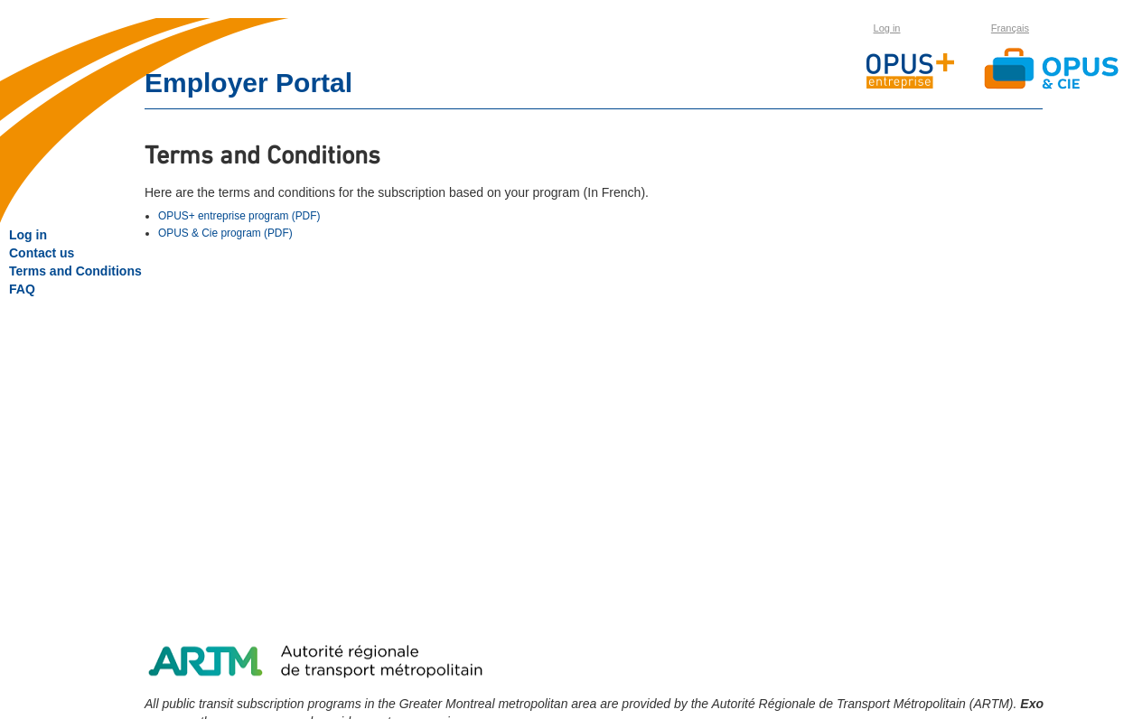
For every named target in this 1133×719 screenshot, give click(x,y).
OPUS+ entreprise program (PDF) (239, 216)
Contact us (41, 253)
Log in (887, 28)
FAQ (22, 289)
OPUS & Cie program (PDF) (225, 233)
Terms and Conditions (75, 271)
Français (1010, 28)
